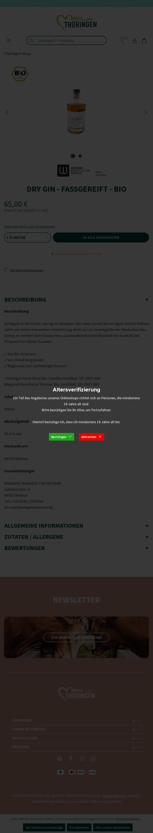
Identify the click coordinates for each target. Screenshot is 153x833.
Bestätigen (61, 437)
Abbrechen (91, 437)
